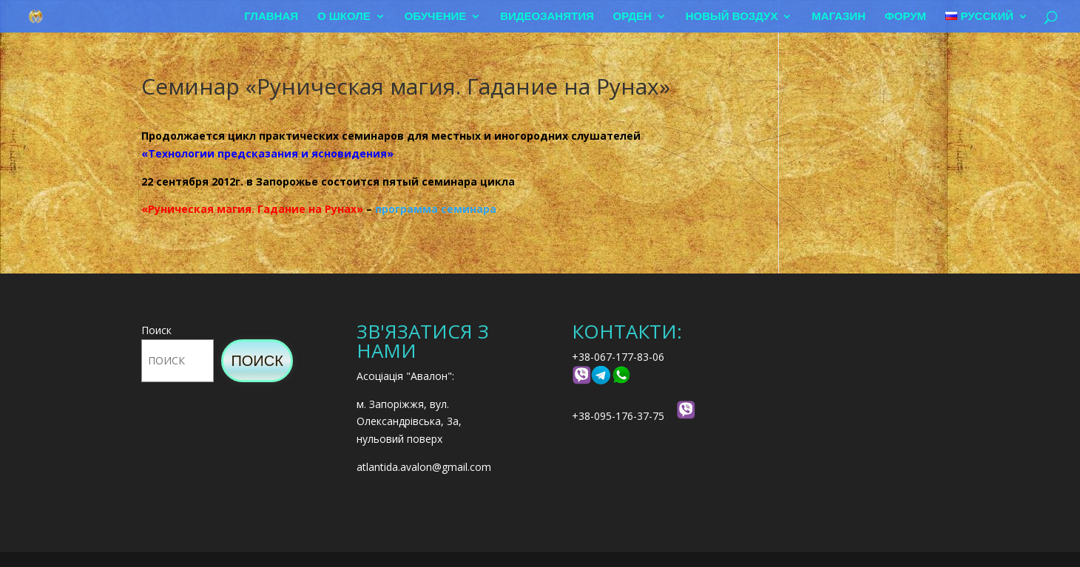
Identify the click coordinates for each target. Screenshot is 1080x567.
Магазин (838, 16)
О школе (344, 16)
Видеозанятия (547, 16)
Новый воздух (732, 16)
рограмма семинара (439, 209)
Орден (632, 16)
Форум (905, 16)
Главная (271, 16)
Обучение (436, 16)
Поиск (156, 330)
